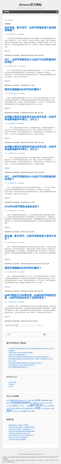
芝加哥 (39, 142)
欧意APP (54, 457)
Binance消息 (13, 55)
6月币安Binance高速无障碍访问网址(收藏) (22, 431)
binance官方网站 (41, 457)
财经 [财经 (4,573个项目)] (9, 411)
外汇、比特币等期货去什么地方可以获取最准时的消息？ (30, 60)
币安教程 (11, 384)
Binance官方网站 (30, 4)
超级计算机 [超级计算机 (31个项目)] (19, 411)
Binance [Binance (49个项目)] (21, 400)
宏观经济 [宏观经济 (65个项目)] (42, 403)
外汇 (30, 85)
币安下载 (26, 457)
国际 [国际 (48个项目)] (38, 403)
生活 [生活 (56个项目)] (23, 408)
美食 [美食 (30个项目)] (50, 408)
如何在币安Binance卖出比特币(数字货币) (21, 435)
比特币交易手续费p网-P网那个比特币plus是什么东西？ (25, 363)
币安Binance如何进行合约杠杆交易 (19, 433)
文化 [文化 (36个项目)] (46, 406)
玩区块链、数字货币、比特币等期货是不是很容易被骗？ (30, 28)
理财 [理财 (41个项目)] (20, 408)
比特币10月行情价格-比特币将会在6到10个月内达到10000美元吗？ (29, 357)
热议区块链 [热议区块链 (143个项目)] (15, 408)
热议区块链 (41, 55)
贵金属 (47, 263)
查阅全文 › (8, 51)
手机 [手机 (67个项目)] (11, 406)
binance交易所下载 (12, 457)
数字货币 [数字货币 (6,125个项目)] (36, 405)
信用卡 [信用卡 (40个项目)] (8, 403)
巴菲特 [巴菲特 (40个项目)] (47, 403)
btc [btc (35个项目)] (27, 400)
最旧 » (40, 325)
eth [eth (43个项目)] (29, 400)
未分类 (11, 386)
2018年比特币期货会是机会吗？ (22, 206)
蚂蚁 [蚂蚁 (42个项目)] (53, 408)
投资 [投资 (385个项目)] (15, 406)
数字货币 (31, 55)
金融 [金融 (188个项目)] (24, 411)
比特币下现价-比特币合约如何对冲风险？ (21, 352)
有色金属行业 (38, 263)
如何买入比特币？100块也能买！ (19, 437)
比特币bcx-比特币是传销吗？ (17, 355)
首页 (6, 20)
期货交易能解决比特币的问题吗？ (23, 89)
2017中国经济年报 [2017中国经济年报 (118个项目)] (13, 400)
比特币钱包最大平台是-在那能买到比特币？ (22, 365)
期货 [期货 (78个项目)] (52, 406)
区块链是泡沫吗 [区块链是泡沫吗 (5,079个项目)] (20, 403)
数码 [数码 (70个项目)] (43, 406)
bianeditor (21, 34)
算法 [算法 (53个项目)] (42, 408)
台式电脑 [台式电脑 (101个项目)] (34, 403)
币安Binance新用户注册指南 (17, 439)
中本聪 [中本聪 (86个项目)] (32, 400)
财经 (42, 112)
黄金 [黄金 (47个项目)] (30, 411)
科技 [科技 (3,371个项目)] (38, 408)
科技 (39, 112)
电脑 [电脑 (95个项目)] (26, 408)
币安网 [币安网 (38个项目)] (8, 406)
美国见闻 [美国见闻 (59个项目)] (46, 408)
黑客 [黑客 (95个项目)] (33, 411)
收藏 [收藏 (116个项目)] (28, 406)
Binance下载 (21, 457)
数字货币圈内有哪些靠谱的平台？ (19, 367)
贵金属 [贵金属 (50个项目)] (14, 411)
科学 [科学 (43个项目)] (33, 408)
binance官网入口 (33, 457)
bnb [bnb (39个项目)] (25, 400)
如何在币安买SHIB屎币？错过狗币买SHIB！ (22, 427)
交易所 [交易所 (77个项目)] (50, 400)
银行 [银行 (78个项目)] (27, 411)
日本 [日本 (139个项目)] (49, 406)
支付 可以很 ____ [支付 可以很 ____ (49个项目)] (22, 406)
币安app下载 (49, 457)
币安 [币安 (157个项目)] (50, 403)
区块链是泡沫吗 (24, 55)
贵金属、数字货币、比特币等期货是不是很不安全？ (30, 237)
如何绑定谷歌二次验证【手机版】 (19, 425)
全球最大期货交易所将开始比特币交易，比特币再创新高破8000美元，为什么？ (30, 118)
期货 (36, 55)
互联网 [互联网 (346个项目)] (37, 400)
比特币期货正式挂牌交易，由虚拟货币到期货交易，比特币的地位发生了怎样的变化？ (30, 296)
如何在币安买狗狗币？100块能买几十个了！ (22, 429)
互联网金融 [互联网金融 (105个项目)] (44, 400)
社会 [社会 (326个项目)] (30, 408)
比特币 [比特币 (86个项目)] (9, 408)
